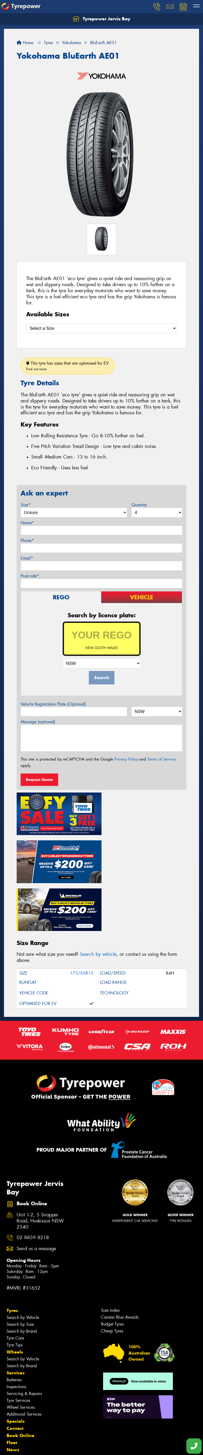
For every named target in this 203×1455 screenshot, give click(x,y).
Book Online (20, 1385)
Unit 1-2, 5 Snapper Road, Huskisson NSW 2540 (40, 1171)
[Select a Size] (101, 328)
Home (25, 42)
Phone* (27, 540)
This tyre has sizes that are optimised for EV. (67, 365)
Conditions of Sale (70, 1446)
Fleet (12, 1393)
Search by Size (20, 1274)
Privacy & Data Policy (38, 1446)
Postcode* (30, 576)
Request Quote (39, 779)
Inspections (16, 1337)
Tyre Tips (14, 1295)
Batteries (14, 1330)
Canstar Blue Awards (120, 1267)
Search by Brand (22, 1281)
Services (16, 1323)
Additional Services (24, 1364)
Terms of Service (161, 759)
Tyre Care (15, 1288)
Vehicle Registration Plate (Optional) (53, 704)
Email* (27, 558)
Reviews (16, 1414)
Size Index (110, 1260)
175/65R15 (81, 923)
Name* (27, 523)
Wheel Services (21, 1357)
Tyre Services (18, 1350)
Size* (26, 505)
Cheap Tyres (112, 1281)
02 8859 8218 (33, 1188)
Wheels (15, 1302)
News (13, 1400)
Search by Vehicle (23, 1267)
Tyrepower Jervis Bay (101, 19)
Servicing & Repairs (24, 1343)
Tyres (12, 1260)
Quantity (139, 505)
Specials (16, 1371)
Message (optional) (38, 722)
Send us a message (36, 1198)
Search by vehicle (98, 904)
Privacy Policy (126, 759)
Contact (15, 1378)
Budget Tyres (112, 1274)
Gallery (15, 1407)
